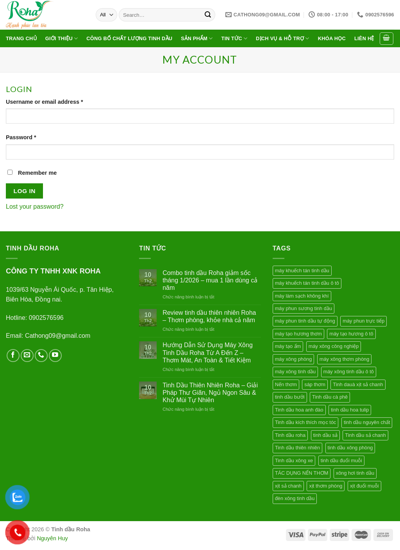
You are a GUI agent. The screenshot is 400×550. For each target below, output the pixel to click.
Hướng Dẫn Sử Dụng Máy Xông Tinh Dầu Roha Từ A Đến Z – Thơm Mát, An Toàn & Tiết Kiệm (207, 352)
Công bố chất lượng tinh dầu (129, 38)
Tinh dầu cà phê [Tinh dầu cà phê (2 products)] (330, 397)
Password (21, 137)
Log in (25, 191)
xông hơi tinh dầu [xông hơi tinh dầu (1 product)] (355, 473)
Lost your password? (35, 206)
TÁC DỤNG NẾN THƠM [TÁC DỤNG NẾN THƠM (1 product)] (302, 473)
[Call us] (41, 355)
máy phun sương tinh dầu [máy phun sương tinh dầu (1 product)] (303, 308)
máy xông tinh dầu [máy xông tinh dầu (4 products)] (295, 371)
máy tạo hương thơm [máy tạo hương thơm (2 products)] (298, 334)
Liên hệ (364, 38)
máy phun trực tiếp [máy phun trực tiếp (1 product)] (363, 321)
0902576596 (46, 317)
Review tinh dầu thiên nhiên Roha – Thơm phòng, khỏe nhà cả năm (209, 316)
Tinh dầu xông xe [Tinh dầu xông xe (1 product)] (294, 460)
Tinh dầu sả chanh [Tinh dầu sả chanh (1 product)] (365, 435)
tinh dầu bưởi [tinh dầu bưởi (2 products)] (290, 397)
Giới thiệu (61, 38)
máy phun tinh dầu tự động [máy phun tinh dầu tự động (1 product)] (305, 321)
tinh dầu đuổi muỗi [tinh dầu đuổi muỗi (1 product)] (341, 460)
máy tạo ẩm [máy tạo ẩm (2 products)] (288, 346)
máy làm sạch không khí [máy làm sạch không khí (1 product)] (302, 296)
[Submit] (207, 14)
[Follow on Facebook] (13, 355)
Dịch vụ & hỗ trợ (282, 38)
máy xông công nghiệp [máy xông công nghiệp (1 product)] (334, 346)
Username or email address (44, 102)
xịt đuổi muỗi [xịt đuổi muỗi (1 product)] (364, 486)
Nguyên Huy (52, 538)
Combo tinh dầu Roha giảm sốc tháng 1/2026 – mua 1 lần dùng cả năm (209, 280)
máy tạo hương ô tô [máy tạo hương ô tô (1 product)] (351, 334)
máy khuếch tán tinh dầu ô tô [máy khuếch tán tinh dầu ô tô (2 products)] (307, 283)
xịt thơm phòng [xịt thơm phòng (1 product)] (325, 486)
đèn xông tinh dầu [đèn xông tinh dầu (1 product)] (295, 498)
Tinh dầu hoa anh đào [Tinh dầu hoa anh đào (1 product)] (299, 410)
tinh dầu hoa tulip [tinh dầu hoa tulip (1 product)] (350, 410)
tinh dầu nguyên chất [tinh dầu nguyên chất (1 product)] (367, 422)
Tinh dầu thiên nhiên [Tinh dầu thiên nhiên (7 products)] (297, 448)
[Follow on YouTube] (55, 355)
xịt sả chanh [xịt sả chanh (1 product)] (288, 486)
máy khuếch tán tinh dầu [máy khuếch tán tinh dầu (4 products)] (302, 270)
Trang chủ (21, 38)
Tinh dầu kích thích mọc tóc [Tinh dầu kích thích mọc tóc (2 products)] (305, 422)
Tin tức (234, 38)
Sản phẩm (196, 38)
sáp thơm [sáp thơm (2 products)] (314, 384)
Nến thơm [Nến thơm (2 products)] (286, 384)
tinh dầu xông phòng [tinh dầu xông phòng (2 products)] (350, 448)
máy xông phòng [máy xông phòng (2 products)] (293, 359)
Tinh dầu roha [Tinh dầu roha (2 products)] (290, 435)
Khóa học (332, 38)
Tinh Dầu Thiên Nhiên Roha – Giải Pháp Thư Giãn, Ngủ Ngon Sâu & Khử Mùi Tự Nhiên (210, 392)
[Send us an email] (27, 355)
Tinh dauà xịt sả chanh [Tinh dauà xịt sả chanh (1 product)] (358, 384)
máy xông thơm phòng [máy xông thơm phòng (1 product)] (345, 359)
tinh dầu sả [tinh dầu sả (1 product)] (325, 435)
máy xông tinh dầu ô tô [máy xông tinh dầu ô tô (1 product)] (348, 371)
